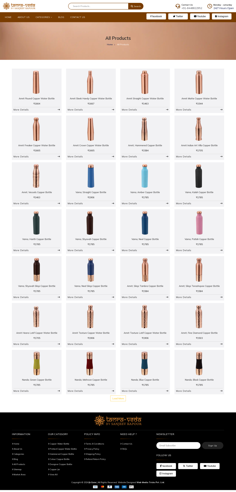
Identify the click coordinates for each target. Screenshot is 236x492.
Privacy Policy (91, 451)
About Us (24, 17)
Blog (61, 17)
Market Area (19, 476)
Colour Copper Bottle (59, 461)
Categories (44, 17)
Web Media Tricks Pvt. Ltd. (151, 484)
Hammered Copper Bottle (61, 456)
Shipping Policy (92, 456)
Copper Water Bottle (58, 446)
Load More (118, 400)
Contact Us (77, 17)
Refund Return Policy (95, 461)
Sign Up (212, 447)
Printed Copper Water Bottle (62, 451)
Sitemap (17, 471)
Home (8, 17)
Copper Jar (54, 471)
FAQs (123, 451)
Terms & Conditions (94, 446)
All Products (18, 466)
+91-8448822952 (192, 8)
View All (52, 476)
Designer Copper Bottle (60, 466)
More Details (21, 110)
